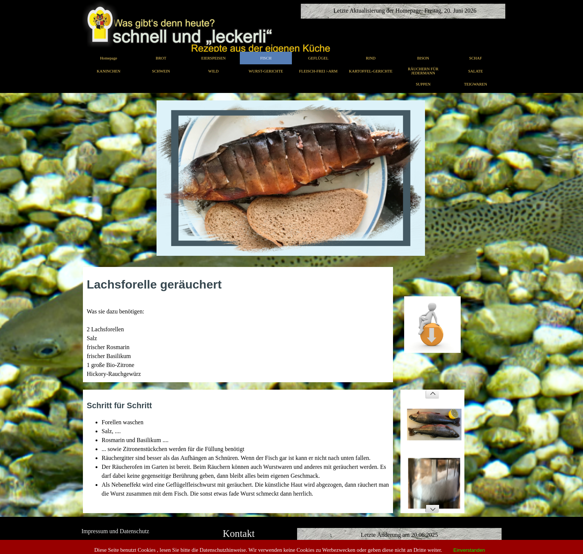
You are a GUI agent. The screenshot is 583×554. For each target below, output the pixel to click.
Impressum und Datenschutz (115, 531)
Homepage (108, 58)
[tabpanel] (238, 327)
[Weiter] (432, 508)
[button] (432, 296)
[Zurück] (432, 394)
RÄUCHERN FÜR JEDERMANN (423, 71)
